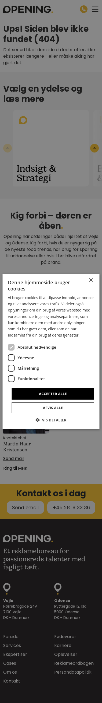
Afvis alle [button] (53, 407)
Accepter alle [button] (53, 393)
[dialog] (51, 351)
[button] (51, 420)
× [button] (91, 280)
